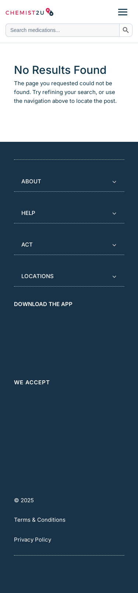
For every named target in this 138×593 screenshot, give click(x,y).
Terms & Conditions (40, 519)
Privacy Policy (32, 539)
